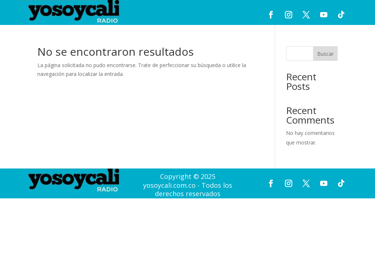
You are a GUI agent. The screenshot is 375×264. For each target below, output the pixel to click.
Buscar (325, 53)
